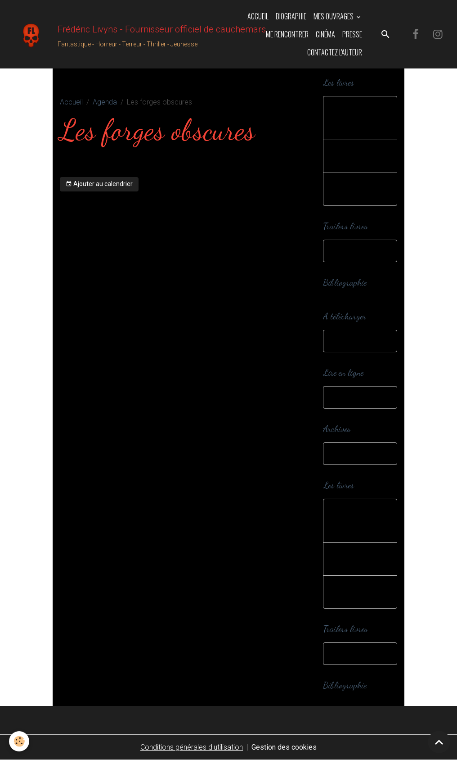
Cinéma (325, 34)
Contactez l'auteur (334, 52)
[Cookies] (19, 741)
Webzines (347, 397)
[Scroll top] (439, 742)
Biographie (291, 16)
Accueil (258, 16)
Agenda (105, 102)
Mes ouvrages (334, 16)
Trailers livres (352, 250)
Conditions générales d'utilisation (191, 747)
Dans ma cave (355, 453)
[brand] (113, 34)
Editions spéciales (347, 156)
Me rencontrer (287, 34)
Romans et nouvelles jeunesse (349, 118)
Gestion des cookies (284, 747)
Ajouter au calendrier (99, 184)
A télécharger (353, 341)
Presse (352, 34)
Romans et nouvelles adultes (359, 189)
